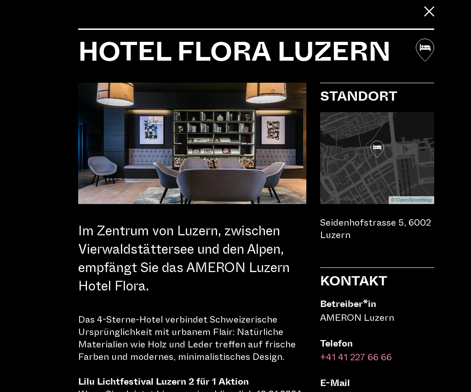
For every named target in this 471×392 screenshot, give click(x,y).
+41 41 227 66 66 (356, 357)
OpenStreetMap (414, 200)
